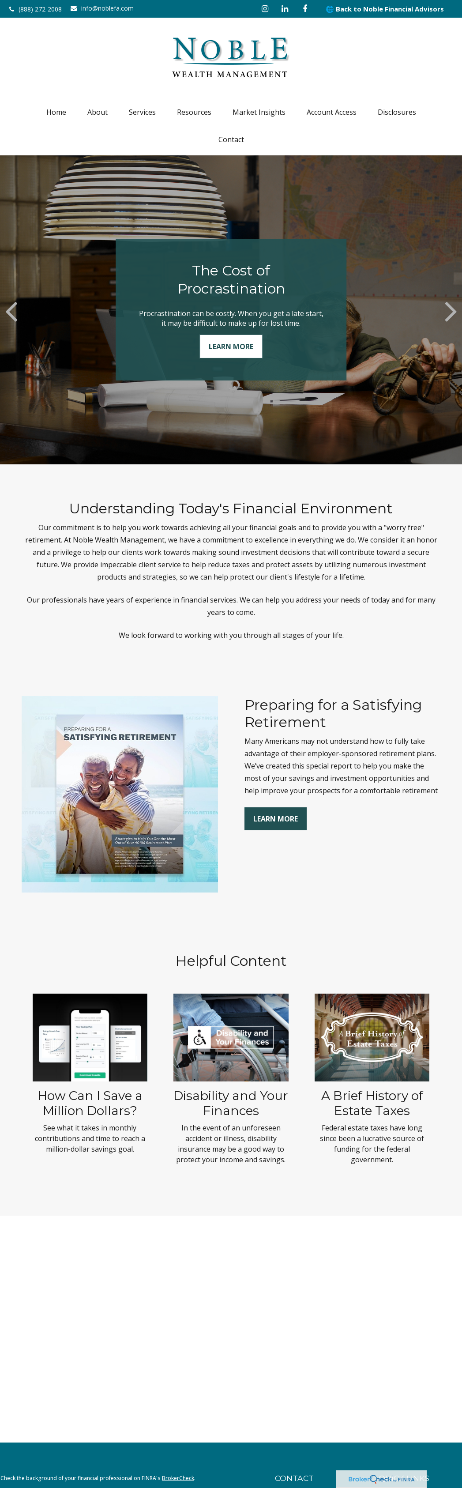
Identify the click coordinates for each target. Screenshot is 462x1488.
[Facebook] (304, 9)
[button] (56, 112)
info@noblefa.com (102, 8)
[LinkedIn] (285, 9)
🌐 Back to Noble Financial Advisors (385, 8)
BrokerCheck (178, 1478)
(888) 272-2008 (35, 9)
